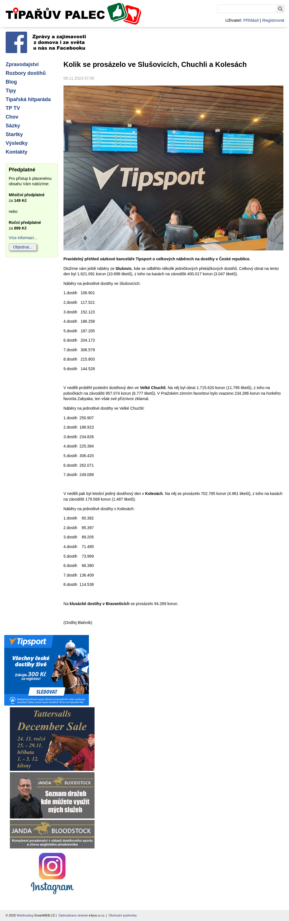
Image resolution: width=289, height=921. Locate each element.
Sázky (13, 125)
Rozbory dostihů (26, 73)
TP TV (13, 108)
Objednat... (22, 247)
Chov (12, 117)
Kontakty (16, 152)
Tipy (11, 90)
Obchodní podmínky (123, 915)
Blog (11, 82)
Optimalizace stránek (73, 915)
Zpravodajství (22, 64)
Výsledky (17, 143)
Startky (14, 134)
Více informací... (23, 237)
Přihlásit (251, 20)
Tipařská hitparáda (28, 99)
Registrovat (273, 20)
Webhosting (25, 915)
